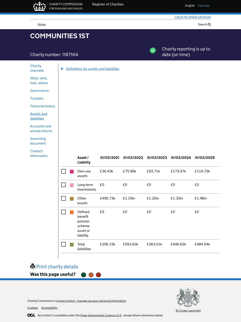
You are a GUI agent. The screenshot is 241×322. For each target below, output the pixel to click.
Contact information (39, 153)
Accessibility (49, 308)
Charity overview (37, 68)
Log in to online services (193, 17)
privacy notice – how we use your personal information (91, 301)
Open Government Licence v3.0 (100, 315)
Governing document (38, 140)
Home (42, 24)
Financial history (42, 106)
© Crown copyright (188, 310)
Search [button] (204, 24)
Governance (39, 90)
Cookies (32, 308)
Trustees (36, 98)
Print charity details (54, 266)
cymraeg (203, 5)
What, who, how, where (39, 80)
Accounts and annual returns (41, 128)
